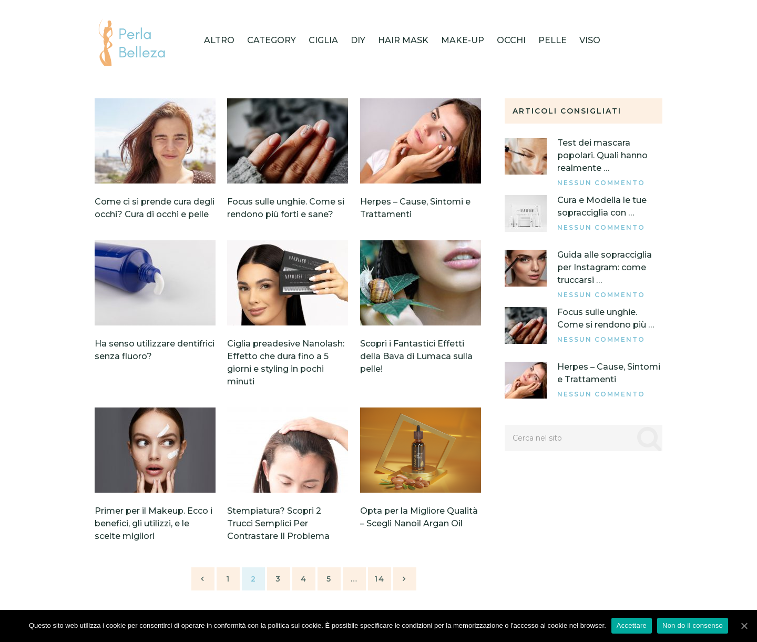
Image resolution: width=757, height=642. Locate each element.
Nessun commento (601, 183)
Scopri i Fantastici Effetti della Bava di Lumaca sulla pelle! (416, 356)
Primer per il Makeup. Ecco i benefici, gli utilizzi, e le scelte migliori (153, 523)
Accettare (632, 625)
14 (379, 579)
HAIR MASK (403, 40)
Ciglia (323, 40)
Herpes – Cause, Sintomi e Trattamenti (608, 373)
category (271, 40)
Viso (589, 40)
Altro (219, 40)
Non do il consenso (692, 625)
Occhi (511, 40)
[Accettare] (744, 625)
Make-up (462, 40)
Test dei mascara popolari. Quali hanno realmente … (602, 155)
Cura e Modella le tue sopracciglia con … (602, 206)
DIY (358, 40)
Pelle (552, 40)
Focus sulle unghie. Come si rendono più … (605, 318)
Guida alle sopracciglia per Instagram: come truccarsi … (604, 267)
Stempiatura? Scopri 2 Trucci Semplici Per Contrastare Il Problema (278, 523)
